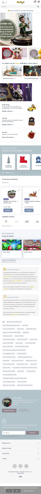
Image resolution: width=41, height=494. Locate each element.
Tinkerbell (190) (22, 382)
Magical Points (7, 277)
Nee (17, 490)
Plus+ (31, 472)
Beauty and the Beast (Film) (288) (11, 332)
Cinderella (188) (19, 336)
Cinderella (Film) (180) (9, 339)
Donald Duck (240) (22, 339)
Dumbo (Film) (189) (8, 343)
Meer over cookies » (29, 490)
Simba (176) (33, 364)
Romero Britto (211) (22, 364)
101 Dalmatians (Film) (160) (14, 322)
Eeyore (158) (19, 343)
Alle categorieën (7, 172)
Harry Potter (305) (8, 346)
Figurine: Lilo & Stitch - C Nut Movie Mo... (10, 202)
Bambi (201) (20, 329)
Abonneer (32, 433)
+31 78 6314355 (22, 409)
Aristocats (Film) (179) (9, 329)
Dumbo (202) (33, 339)
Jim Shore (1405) (21, 353)
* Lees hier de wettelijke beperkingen (11, 436)
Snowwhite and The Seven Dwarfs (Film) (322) (25, 367)
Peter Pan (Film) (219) (8, 364)
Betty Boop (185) (7, 336)
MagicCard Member (17, 281)
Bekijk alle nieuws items (9, 262)
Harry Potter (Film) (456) (21, 346)
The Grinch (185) (30, 371)
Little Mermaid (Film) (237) (25, 357)
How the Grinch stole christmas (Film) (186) (14, 350)
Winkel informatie (9, 410)
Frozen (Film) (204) (30, 343)
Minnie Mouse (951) (31, 360)
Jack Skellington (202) (8, 353)
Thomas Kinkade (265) (9, 382)
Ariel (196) (25, 325)
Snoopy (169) (6, 367)
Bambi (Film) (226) (31, 329)
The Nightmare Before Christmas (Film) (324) (14, 378)
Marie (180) (6, 360)
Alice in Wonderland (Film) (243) (11, 325)
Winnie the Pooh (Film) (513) (24, 385)
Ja (9, 490)
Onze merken (7, 226)
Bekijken (7, 210)
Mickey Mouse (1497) (17, 360)
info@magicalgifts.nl (24, 411)
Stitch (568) (21, 371)
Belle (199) (26, 332)
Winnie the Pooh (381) (9, 385)
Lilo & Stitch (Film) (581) (9, 357)
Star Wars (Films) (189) (9, 371)
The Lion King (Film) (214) (9, 374)
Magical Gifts (14, 314)
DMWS (27, 472)
